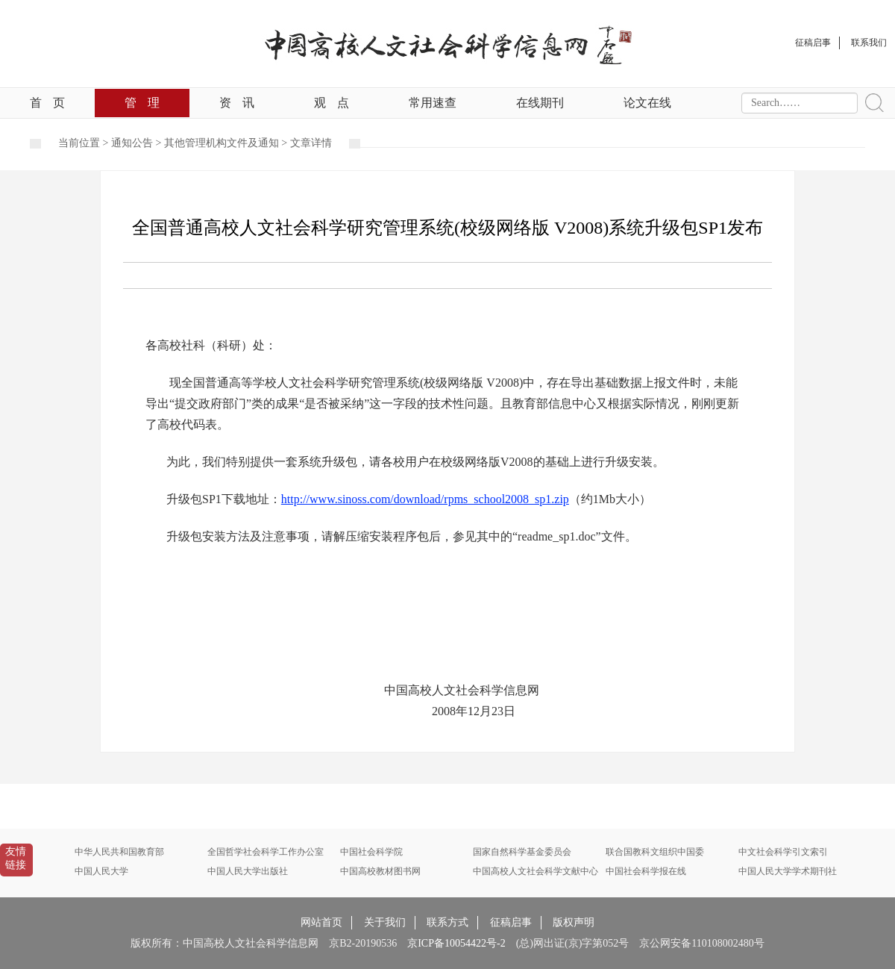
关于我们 (385, 922)
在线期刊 (540, 102)
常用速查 (432, 102)
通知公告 (132, 143)
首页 (47, 102)
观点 (331, 102)
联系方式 (447, 922)
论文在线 (647, 102)
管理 (142, 102)
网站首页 (321, 922)
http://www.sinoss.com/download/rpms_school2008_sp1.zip (425, 499)
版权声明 (573, 922)
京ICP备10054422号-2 (456, 943)
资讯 (236, 102)
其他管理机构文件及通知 (221, 143)
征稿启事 (511, 922)
